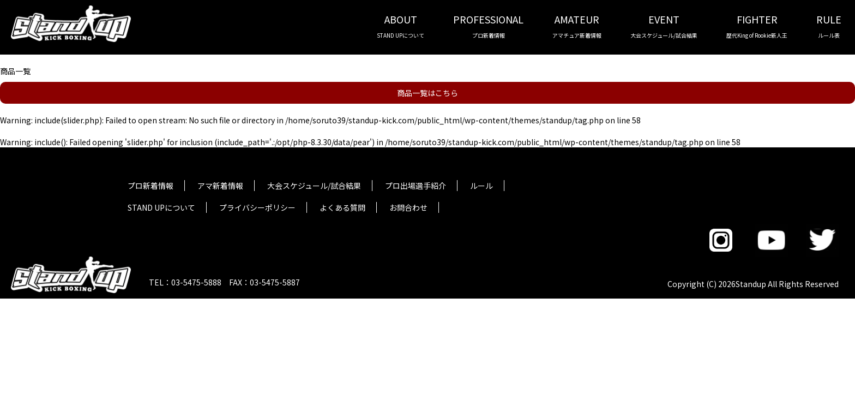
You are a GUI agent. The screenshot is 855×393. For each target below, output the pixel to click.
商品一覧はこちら (427, 92)
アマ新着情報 (220, 185)
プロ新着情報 (150, 185)
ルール (481, 185)
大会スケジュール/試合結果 (314, 185)
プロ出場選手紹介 (415, 185)
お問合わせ (408, 207)
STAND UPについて (161, 207)
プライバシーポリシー (257, 207)
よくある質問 (342, 207)
